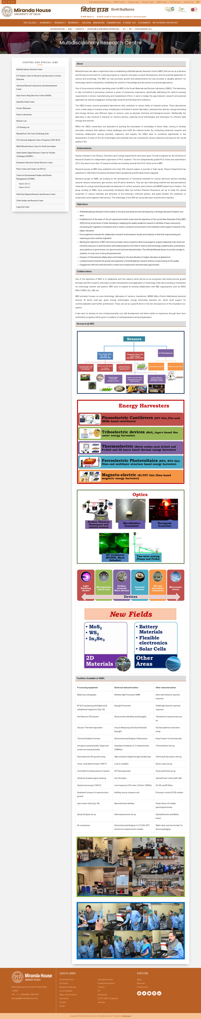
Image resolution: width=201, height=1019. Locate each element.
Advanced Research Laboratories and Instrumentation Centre (36, 87)
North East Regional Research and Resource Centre (35, 194)
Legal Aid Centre (22, 207)
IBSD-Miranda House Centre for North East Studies (36, 146)
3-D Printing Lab (22, 127)
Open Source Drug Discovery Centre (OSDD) (33, 96)
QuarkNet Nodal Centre (25, 102)
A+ (4, 2)
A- (14, 2)
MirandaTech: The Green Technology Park (32, 134)
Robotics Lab (21, 121)
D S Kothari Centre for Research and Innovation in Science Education (38, 77)
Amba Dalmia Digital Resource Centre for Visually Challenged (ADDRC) (35, 154)
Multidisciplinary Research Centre (29, 69)
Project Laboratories (24, 115)
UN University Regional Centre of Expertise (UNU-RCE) (38, 140)
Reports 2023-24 (24, 187)
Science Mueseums (23, 108)
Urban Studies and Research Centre (29, 201)
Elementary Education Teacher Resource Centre (34, 163)
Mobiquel (127, 1016)
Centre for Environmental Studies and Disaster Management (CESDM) (34, 177)
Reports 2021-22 (24, 184)
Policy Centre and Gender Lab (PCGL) (31, 169)
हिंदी (197, 2)
